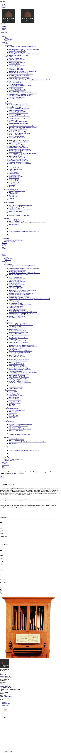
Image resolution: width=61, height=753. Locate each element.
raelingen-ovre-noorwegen (15, 58)
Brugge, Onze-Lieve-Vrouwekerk (17, 111)
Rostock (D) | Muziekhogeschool (17, 97)
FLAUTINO (12, 186)
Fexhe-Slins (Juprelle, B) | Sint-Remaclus (19, 149)
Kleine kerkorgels (9, 202)
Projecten (4, 42)
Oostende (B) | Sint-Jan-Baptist (16, 144)
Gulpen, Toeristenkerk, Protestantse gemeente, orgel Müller (24, 231)
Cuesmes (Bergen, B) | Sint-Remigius (18, 147)
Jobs (3, 247)
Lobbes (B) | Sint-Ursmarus (16, 168)
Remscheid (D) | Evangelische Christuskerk (20, 95)
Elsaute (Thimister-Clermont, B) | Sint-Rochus (20, 131)
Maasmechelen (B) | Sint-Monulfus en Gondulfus (21, 126)
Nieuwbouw (8, 56)
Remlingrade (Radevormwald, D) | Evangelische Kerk (22, 94)
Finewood (4, 243)
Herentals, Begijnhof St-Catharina (17, 51)
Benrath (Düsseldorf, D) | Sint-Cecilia (18, 142)
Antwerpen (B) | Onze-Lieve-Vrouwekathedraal (21, 105)
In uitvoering (8, 45)
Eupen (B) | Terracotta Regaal (16, 221)
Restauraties (8, 103)
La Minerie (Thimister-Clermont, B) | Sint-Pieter (21, 74)
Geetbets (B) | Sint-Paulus (15, 152)
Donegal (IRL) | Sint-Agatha (16, 87)
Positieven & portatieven (11, 189)
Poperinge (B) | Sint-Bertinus (16, 68)
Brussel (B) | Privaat (14, 179)
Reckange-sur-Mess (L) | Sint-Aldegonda (19, 75)
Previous (6, 751)
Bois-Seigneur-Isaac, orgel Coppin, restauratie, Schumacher (24, 49)
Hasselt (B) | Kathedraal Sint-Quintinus (19, 108)
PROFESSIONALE (14, 178)
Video (6, 38)
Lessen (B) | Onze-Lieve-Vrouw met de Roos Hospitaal (23, 127)
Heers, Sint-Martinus (14, 130)
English (4, 7)
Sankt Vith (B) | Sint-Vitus (15, 98)
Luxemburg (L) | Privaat (15, 181)
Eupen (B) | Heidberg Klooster (16, 136)
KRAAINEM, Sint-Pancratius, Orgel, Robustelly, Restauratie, (24, 53)
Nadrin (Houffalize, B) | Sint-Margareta (19, 157)
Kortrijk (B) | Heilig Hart (15, 88)
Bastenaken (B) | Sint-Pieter (16, 69)
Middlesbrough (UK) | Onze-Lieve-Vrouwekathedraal (22, 71)
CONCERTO (12, 198)
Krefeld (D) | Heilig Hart (15, 82)
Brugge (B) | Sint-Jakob (15, 114)
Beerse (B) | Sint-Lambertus (16, 84)
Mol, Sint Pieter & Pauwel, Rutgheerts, (19, 55)
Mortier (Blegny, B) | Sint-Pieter (17, 156)
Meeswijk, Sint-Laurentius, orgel (17, 52)
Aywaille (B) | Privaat (14, 175)
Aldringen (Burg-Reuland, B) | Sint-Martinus (20, 85)
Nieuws (4, 244)
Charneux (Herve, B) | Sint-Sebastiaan (18, 123)
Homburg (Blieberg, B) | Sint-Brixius (18, 155)
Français (4, 5)
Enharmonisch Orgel (14, 224)
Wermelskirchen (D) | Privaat (16, 176)
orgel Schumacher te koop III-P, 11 (14, 240)
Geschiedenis (5, 246)
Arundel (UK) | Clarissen (15, 208)
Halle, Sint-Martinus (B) (15, 107)
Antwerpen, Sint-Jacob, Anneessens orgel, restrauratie (22, 46)
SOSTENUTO (12, 195)
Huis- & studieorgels (10, 170)
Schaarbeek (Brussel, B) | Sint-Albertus (19, 77)
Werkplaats (8, 40)
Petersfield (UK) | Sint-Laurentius (17, 90)
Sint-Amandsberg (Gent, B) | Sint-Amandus (20, 150)
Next (11, 751)
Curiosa (7, 218)
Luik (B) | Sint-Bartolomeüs (16, 110)
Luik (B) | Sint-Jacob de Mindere (17, 62)
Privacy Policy (6, 705)
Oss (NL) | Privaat (13, 172)
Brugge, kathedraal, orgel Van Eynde (18, 104)
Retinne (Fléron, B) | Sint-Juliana (17, 146)
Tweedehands (5, 238)
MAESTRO (12, 185)
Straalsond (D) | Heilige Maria (16, 220)
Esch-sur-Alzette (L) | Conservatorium (18, 72)
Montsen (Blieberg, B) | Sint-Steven (18, 129)
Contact (4, 248)
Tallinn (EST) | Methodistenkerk (17, 65)
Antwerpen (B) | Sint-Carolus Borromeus (19, 116)
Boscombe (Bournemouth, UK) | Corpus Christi (21, 205)
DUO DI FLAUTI (13, 196)
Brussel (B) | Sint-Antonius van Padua (18, 121)
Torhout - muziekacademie (15, 169)
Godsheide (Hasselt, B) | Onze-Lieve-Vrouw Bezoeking (23, 153)
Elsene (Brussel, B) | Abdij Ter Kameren (19, 140)
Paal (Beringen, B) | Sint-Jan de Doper (18, 160)
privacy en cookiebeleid (18, 473)
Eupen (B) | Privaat (13, 192)
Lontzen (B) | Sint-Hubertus (16, 211)
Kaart (6, 43)
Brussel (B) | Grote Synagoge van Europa (19, 133)
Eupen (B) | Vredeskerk (14, 143)
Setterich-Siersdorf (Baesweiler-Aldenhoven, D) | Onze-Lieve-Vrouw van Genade (29, 79)
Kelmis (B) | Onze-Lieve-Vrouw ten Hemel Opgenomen (23, 92)
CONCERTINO (13, 194)
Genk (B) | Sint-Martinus (15, 61)
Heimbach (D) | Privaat (14, 183)
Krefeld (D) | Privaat (14, 182)
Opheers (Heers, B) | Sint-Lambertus (18, 159)
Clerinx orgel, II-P (10, 241)
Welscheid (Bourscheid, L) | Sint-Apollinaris (20, 209)
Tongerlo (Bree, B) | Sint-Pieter (17, 137)
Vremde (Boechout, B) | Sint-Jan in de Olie (19, 78)
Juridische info (6, 703)
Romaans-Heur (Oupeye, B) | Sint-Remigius (20, 163)
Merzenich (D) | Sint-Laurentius (17, 91)
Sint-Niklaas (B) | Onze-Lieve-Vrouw (18, 118)
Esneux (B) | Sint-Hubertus (15, 134)
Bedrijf (4, 36)
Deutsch (4, 4)
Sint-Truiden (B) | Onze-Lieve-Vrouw (18, 113)
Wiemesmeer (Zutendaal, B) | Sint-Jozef (19, 162)
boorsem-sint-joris (13, 120)
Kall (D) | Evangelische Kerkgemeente (18, 207)
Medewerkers (8, 39)
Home (3, 35)
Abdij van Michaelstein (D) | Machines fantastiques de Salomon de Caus (27, 222)
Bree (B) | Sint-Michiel (14, 64)
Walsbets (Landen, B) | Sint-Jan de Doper (19, 215)
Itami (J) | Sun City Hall (15, 66)
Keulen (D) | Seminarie (14, 81)
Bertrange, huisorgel (14, 173)
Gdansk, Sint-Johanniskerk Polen (17, 59)
